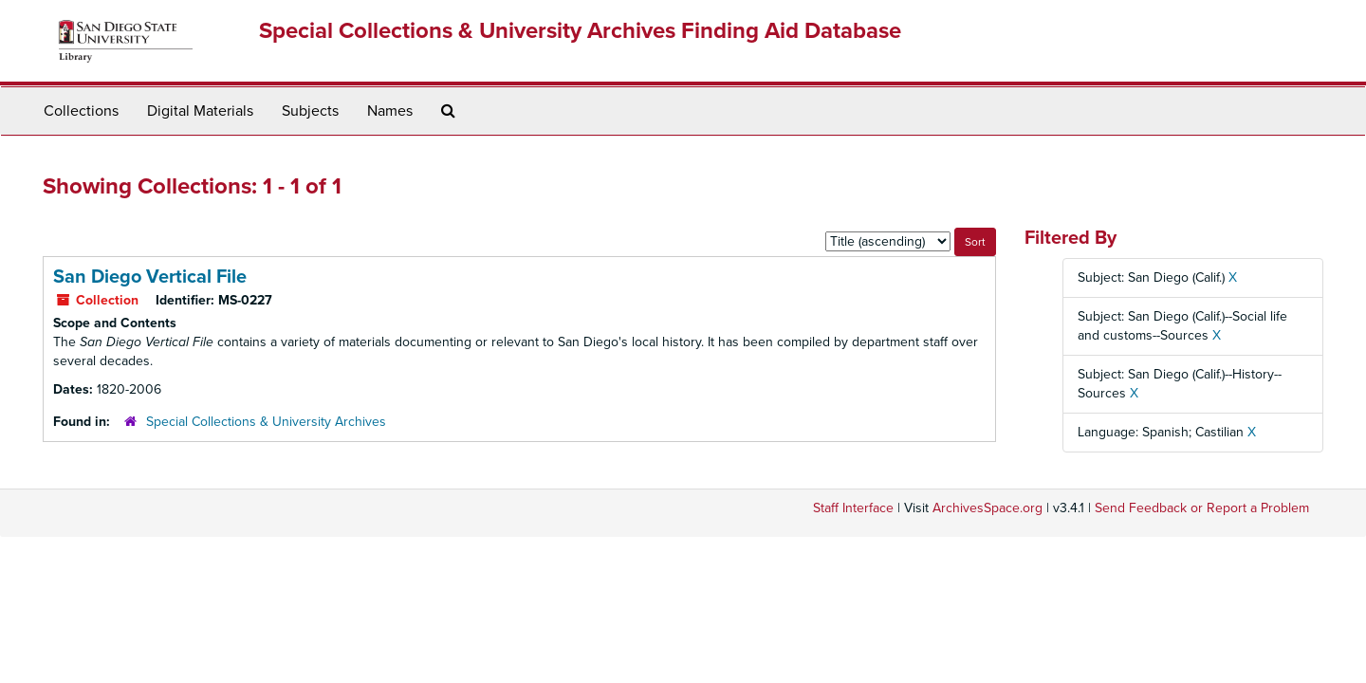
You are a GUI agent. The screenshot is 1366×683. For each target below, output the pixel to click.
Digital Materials (200, 111)
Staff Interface (853, 508)
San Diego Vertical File (150, 277)
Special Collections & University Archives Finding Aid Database (580, 31)
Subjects (310, 111)
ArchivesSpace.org (987, 508)
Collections (81, 111)
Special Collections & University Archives (266, 422)
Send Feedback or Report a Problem (1202, 508)
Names (390, 111)
